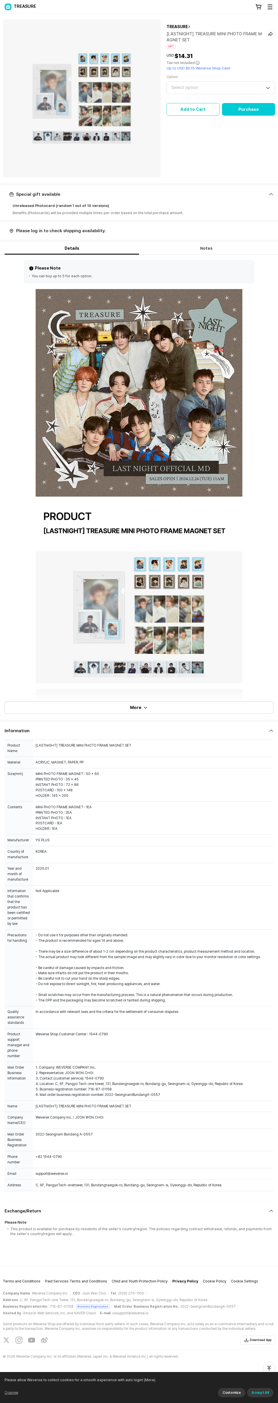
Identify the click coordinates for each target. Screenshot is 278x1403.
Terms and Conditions (21, 1281)
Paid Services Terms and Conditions (76, 1281)
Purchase (248, 109)
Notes (206, 248)
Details (72, 248)
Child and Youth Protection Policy (140, 1281)
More (139, 707)
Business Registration (93, 1306)
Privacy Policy (185, 1281)
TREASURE (177, 26)
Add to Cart (193, 109)
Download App (257, 1340)
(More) (149, 1380)
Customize (232, 1393)
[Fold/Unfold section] (139, 194)
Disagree (11, 1393)
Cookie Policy (214, 1281)
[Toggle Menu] (270, 7)
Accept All (260, 1393)
